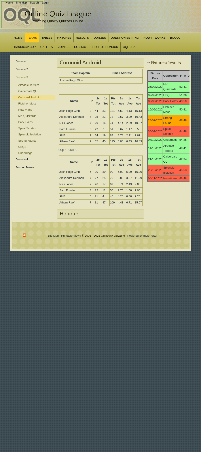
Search (34, 2)
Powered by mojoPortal (142, 235)
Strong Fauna (27, 140)
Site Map (53, 235)
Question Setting (125, 37)
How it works (154, 37)
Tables (47, 37)
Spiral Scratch (27, 128)
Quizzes (99, 37)
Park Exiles (25, 122)
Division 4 (22, 159)
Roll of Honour (105, 47)
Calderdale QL (27, 91)
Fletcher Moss (27, 103)
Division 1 (22, 61)
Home (18, 37)
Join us (63, 47)
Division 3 (22, 77)
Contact (81, 47)
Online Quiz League (58, 13)
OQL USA (129, 47)
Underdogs (25, 153)
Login (45, 2)
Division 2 (22, 69)
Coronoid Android (29, 97)
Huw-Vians (25, 109)
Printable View (70, 235)
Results (82, 37)
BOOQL (175, 37)
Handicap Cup (25, 47)
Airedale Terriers (28, 85)
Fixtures (64, 37)
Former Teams (25, 167)
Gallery (47, 47)
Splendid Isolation (29, 134)
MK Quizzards (27, 116)
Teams (32, 37)
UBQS (22, 146)
